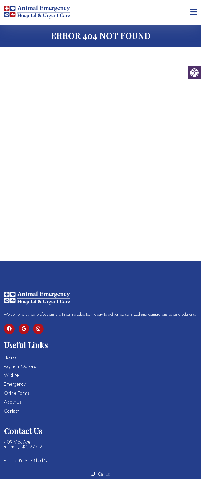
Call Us (100, 474)
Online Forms (16, 393)
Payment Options (20, 366)
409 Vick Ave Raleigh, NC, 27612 (23, 444)
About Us (12, 402)
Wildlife (11, 375)
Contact (11, 411)
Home (10, 357)
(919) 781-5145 (34, 460)
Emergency (15, 384)
